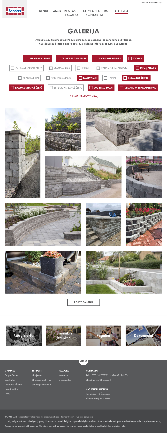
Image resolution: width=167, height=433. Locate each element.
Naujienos (37, 375)
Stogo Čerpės (11, 375)
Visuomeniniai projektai (114, 68)
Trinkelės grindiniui (74, 58)
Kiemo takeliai (31, 77)
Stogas (137, 58)
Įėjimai (85, 68)
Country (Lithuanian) (150, 2)
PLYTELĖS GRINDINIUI (110, 58)
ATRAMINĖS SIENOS (40, 58)
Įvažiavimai (90, 77)
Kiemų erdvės (148, 68)
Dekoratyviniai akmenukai (140, 87)
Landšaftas (10, 379)
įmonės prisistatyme (41, 384)
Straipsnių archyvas (41, 379)
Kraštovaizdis (62, 68)
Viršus (83, 361)
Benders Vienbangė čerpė (68, 87)
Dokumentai (65, 379)
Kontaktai (63, 375)
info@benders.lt (103, 379)
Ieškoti (160, 11)
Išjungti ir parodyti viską (83, 96)
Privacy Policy (67, 416)
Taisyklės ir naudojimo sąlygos (45, 416)
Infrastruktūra (11, 389)
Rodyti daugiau (83, 302)
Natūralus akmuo (61, 77)
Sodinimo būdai (103, 87)
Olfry (7, 393)
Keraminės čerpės (138, 77)
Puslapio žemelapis (84, 416)
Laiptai (112, 77)
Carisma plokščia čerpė (28, 68)
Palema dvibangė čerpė (28, 87)
